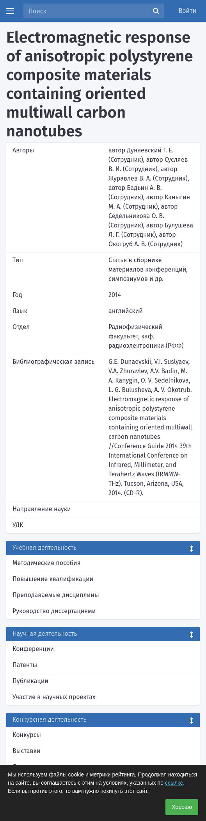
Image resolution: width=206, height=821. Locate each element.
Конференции (33, 649)
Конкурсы (26, 735)
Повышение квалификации (52, 579)
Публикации (30, 681)
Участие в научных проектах (54, 697)
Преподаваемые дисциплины (55, 595)
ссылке (174, 783)
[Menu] (10, 11)
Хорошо (182, 807)
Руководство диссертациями (54, 611)
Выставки (26, 751)
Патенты (24, 665)
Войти (188, 10)
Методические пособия (46, 563)
